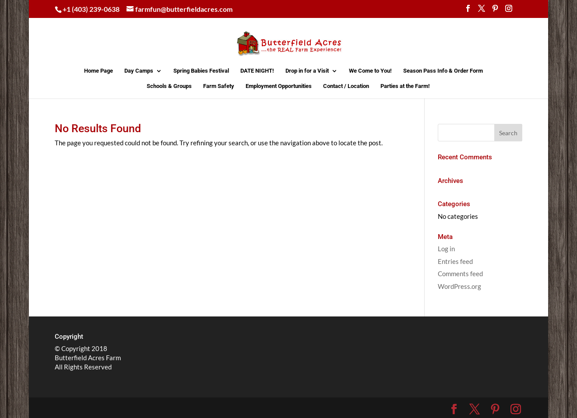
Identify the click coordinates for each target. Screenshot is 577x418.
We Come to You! (370, 71)
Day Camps (138, 71)
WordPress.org (459, 286)
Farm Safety (218, 86)
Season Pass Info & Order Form (443, 71)
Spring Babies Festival (201, 71)
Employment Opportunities (279, 86)
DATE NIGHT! (257, 71)
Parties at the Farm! (405, 86)
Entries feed (455, 261)
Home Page (98, 71)
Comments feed (460, 273)
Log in (446, 249)
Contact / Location (346, 86)
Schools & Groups (169, 86)
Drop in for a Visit (307, 71)
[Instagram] (508, 11)
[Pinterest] (495, 11)
